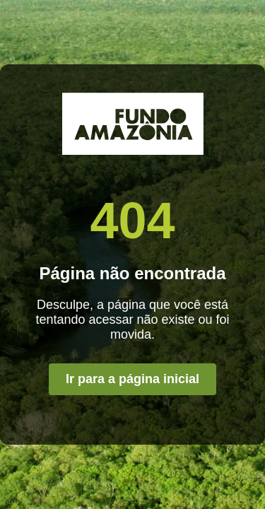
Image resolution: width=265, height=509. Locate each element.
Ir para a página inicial (132, 379)
